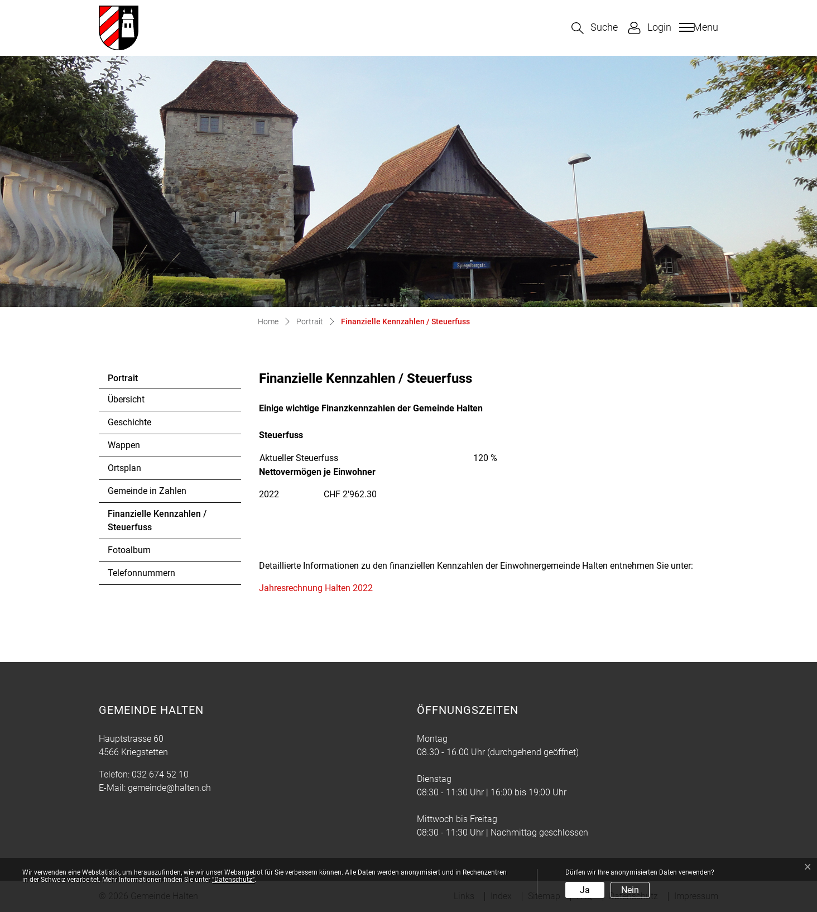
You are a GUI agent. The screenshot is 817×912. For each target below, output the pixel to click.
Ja (585, 890)
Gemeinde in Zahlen (147, 491)
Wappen (124, 445)
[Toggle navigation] (697, 27)
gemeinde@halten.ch (169, 788)
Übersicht (126, 399)
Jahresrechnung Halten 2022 (321, 588)
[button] (594, 28)
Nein (630, 890)
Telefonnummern (141, 573)
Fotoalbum (129, 550)
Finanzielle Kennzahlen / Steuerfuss (156, 523)
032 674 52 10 (160, 774)
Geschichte (129, 422)
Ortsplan (124, 468)
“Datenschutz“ (233, 880)
